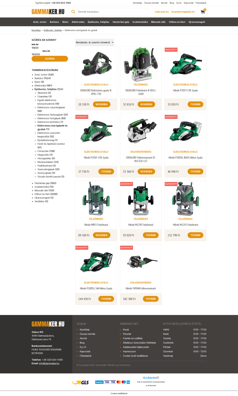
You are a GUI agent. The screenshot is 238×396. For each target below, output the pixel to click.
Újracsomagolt (197, 22)
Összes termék (151, 3)
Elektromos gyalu (96, 84)
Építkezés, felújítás (98, 22)
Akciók (164, 3)
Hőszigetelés (44, 158)
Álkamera (42, 92)
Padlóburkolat (44, 165)
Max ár (46, 51)
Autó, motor (40, 22)
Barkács (54, 22)
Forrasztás (43, 151)
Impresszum (129, 351)
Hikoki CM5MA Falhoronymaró (141, 288)
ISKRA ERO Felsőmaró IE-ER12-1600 (140, 92)
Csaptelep (42, 96)
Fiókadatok (201, 3)
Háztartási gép (121, 22)
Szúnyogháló (44, 172)
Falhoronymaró (140, 152)
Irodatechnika (140, 22)
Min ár (35, 44)
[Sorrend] (94, 42)
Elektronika (78, 22)
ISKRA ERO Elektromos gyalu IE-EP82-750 (96, 92)
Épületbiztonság (45, 140)
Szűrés (50, 58)
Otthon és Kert (177, 22)
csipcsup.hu (162, 11)
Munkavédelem (45, 162)
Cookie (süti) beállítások (135, 355)
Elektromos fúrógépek (49, 118)
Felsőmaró (141, 84)
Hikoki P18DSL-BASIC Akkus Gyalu (186, 157)
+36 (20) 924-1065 (61, 3)
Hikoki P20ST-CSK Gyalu (185, 90)
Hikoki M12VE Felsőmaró (140, 224)
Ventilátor (39, 201)
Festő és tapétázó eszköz (51, 143)
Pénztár (127, 333)
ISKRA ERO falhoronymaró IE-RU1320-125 (141, 159)
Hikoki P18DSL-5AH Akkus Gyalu (96, 288)
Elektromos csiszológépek (51, 107)
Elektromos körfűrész (48, 121)
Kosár (126, 329)
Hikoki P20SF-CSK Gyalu (96, 157)
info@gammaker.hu (49, 363)
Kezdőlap (137, 3)
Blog (172, 3)
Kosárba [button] (101, 104)
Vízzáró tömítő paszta (49, 176)
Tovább (195, 104)
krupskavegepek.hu (183, 11)
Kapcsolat (188, 3)
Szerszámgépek (45, 169)
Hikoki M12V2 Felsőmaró (185, 224)
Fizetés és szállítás (133, 338)
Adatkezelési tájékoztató (136, 347)
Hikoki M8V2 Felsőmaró (96, 224)
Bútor (65, 22)
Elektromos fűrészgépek (50, 114)
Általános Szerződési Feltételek (139, 342)
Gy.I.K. (179, 3)
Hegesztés (43, 154)
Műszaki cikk (158, 22)
